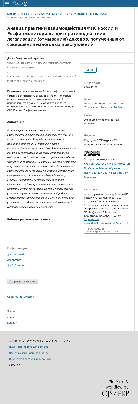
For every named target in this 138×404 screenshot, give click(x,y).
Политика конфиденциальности (29, 352)
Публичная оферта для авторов (28, 346)
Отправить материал (22, 281)
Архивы (25, 13)
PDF (91, 69)
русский (12, 322)
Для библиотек (15, 265)
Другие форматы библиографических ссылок (102, 230)
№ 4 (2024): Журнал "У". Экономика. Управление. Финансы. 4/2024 (70, 13)
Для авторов (14, 259)
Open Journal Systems (20, 296)
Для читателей (15, 254)
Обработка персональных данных (30, 359)
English (11, 317)
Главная (11, 13)
